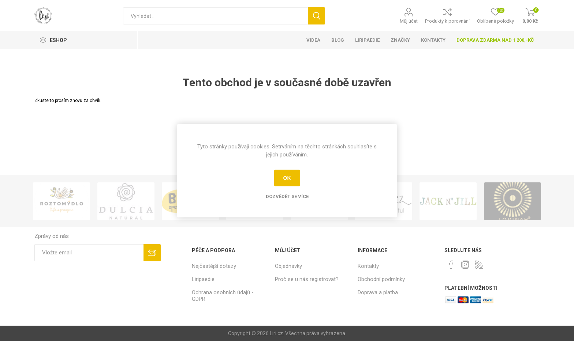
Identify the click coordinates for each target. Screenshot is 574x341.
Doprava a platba (378, 292)
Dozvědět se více (287, 196)
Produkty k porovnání (447, 21)
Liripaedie (203, 279)
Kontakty (368, 266)
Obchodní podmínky (381, 279)
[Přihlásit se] (89, 252)
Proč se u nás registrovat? (307, 279)
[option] (61, 201)
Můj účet (409, 21)
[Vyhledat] (215, 15)
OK (287, 178)
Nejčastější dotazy (214, 266)
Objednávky (288, 266)
